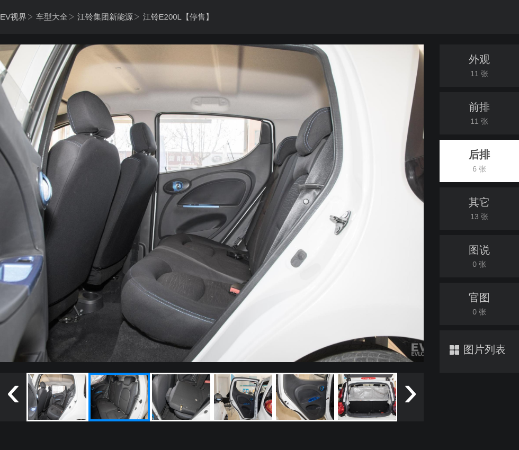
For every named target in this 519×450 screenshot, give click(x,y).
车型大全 (52, 16)
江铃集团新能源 (105, 16)
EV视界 (13, 16)
